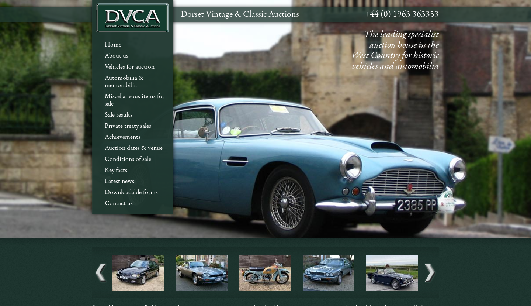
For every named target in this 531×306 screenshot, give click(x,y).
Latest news (119, 181)
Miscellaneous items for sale (134, 100)
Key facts (116, 170)
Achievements (122, 137)
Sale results (118, 115)
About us (116, 56)
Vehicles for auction (130, 67)
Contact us (119, 203)
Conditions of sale (128, 159)
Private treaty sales (128, 126)
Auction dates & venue (134, 148)
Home (113, 44)
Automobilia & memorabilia (124, 81)
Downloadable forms (131, 192)
